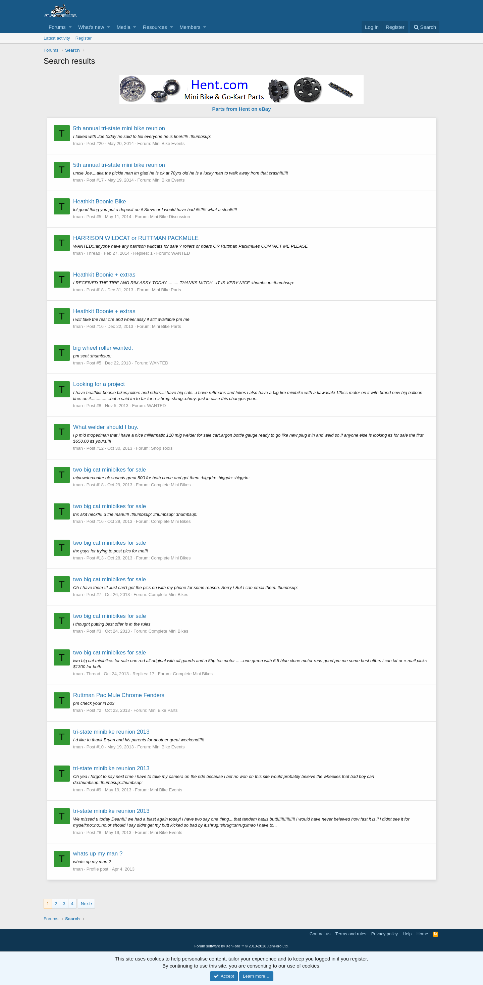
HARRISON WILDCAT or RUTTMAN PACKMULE (136, 238)
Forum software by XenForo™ (242, 946)
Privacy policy (384, 933)
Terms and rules (350, 933)
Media (123, 27)
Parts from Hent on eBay (241, 109)
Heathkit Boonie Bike (99, 201)
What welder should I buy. (106, 427)
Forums (57, 27)
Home (422, 933)
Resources (155, 27)
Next (85, 903)
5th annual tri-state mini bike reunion (119, 128)
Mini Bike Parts (166, 289)
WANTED (181, 253)
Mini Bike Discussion (170, 216)
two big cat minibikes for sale (109, 469)
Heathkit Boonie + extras (104, 275)
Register (83, 38)
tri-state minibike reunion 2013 (111, 732)
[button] (70, 27)
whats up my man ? (98, 853)
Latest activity (57, 38)
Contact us (320, 933)
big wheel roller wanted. (103, 348)
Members (190, 27)
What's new (91, 27)
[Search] (424, 27)
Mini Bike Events (169, 143)
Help (407, 933)
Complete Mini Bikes (171, 484)
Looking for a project (99, 384)
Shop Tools (162, 448)
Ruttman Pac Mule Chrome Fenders (119, 695)
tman (78, 143)
